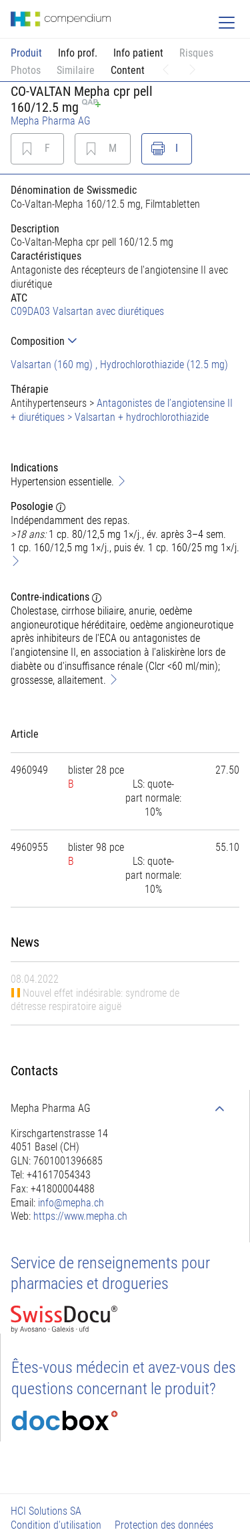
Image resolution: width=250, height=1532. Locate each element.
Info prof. (77, 53)
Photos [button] (26, 70)
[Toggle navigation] (226, 22)
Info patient (138, 53)
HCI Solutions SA (46, 1511)
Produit (26, 53)
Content (128, 70)
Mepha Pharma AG (51, 121)
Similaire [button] (76, 70)
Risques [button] (196, 53)
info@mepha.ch (71, 1202)
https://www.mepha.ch (80, 1216)
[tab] (125, 341)
